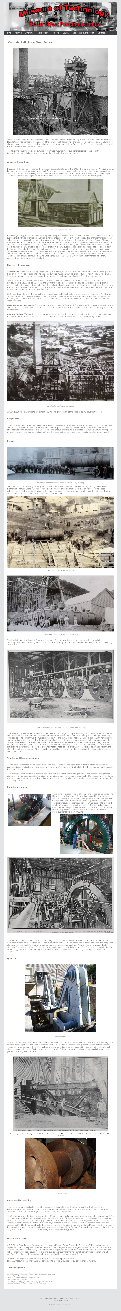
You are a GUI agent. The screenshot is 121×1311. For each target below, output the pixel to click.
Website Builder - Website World (60, 1304)
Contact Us (102, 33)
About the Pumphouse (24, 33)
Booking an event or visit (83, 33)
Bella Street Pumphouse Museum (61, 1298)
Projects (55, 33)
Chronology (43, 33)
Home (8, 33)
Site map (78, 1298)
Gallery (66, 33)
